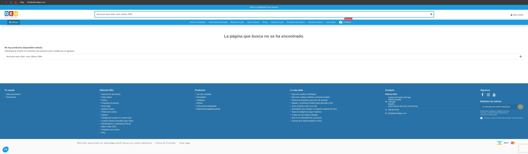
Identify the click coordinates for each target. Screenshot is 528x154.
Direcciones (11, 97)
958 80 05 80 (393, 110)
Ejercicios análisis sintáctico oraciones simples (311, 97)
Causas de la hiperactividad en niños (307, 121)
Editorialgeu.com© (112, 143)
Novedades (201, 97)
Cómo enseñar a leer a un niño (304, 106)
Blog (22, 2)
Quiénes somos (107, 109)
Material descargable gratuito (208, 109)
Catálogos (201, 100)
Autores (104, 115)
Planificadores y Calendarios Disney (116, 124)
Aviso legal (105, 106)
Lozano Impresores (143, 143)
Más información (517, 118)
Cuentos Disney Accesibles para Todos (117, 121)
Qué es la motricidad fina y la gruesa (307, 118)
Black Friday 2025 (108, 127)
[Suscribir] (520, 106)
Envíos (104, 100)
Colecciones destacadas (207, 106)
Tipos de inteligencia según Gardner (306, 112)
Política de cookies (109, 112)
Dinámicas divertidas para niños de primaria (309, 100)
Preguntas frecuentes (110, 103)
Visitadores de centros (110, 130)
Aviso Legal (184, 143)
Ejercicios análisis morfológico (304, 94)
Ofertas (200, 103)
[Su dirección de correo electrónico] (498, 106)
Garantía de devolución (111, 94)
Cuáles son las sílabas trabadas (305, 115)
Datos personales (13, 94)
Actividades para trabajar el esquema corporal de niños (314, 109)
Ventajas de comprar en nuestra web (116, 118)
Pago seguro (106, 97)
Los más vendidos (204, 94)
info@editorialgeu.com (36, 2)
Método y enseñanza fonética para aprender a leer (312, 103)
